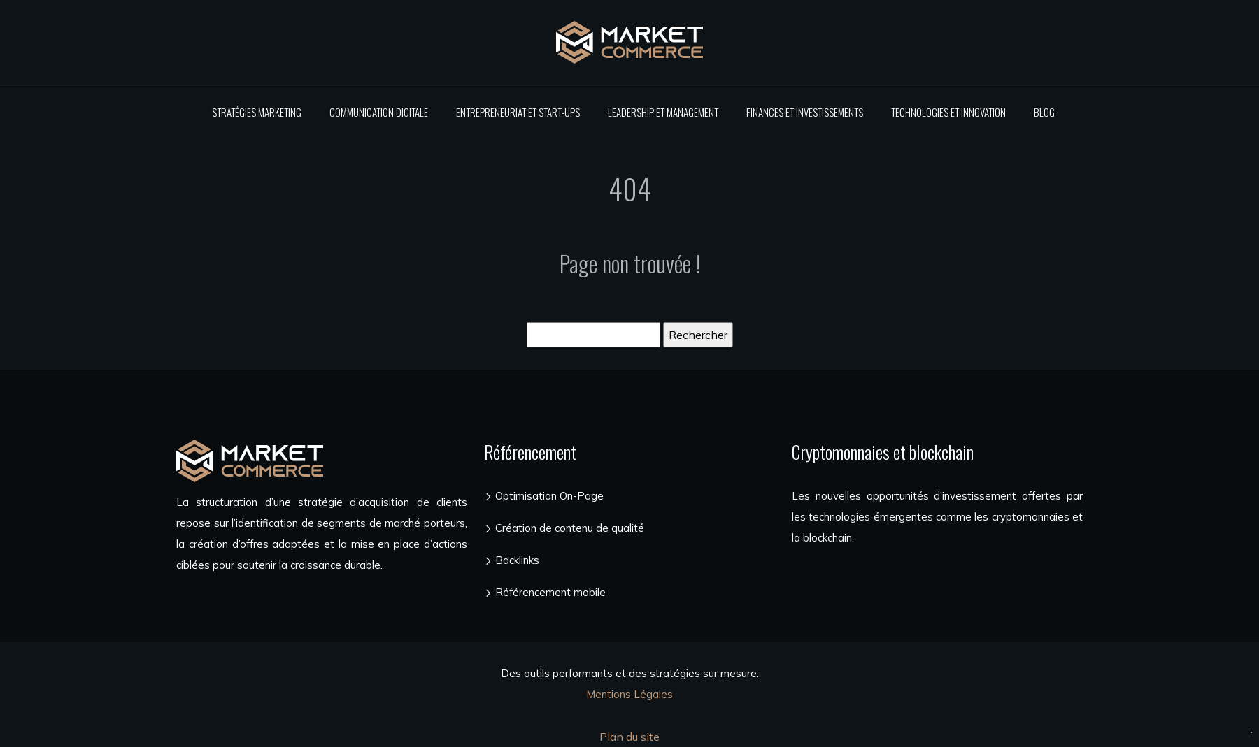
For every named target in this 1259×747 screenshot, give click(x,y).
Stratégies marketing (256, 111)
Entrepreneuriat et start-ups (518, 111)
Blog (1044, 111)
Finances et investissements (804, 111)
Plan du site (629, 737)
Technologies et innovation (948, 111)
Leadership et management (663, 111)
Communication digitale (378, 111)
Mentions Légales (629, 694)
